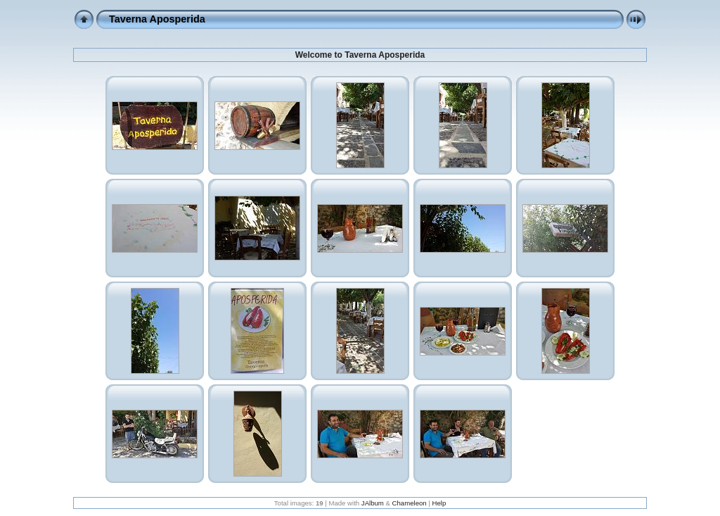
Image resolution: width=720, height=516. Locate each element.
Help (439, 503)
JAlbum (372, 503)
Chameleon (409, 503)
